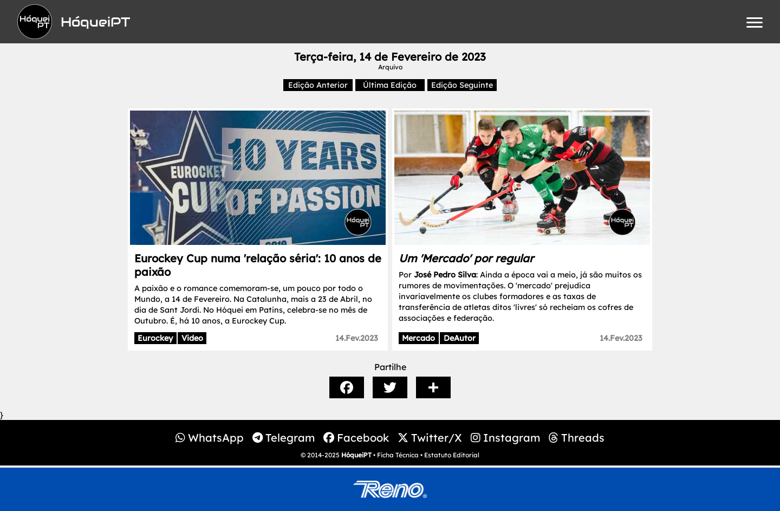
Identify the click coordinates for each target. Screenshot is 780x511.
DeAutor (460, 338)
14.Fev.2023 (356, 338)
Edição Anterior (318, 85)
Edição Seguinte (462, 85)
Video (192, 338)
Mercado (418, 338)
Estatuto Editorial (451, 455)
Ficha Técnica (398, 455)
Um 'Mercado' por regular (466, 258)
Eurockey (155, 338)
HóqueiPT (356, 455)
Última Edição (390, 85)
